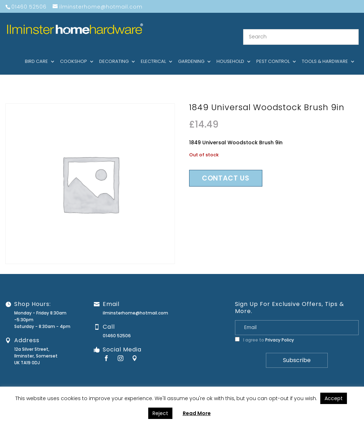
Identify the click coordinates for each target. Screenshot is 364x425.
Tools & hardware (325, 53)
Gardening (191, 53)
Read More (197, 413)
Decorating (114, 53)
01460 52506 (117, 327)
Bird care (36, 53)
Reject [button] (160, 413)
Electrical (153, 53)
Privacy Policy (279, 331)
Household (230, 53)
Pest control (273, 53)
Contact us (226, 169)
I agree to (264, 331)
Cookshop (73, 53)
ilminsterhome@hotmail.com (135, 304)
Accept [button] (334, 398)
